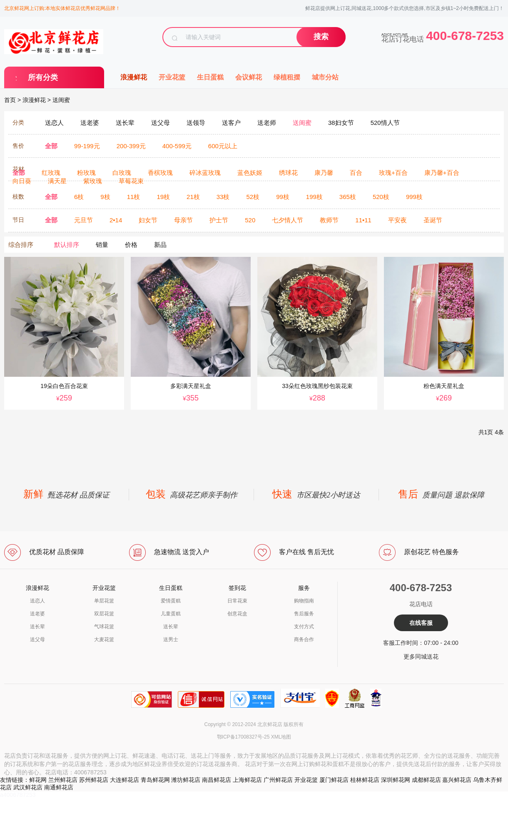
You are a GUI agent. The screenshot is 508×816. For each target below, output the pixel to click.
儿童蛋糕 (171, 614)
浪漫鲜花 (133, 77)
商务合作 (304, 639)
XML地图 (281, 737)
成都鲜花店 (426, 779)
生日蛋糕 (210, 77)
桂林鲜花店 (364, 779)
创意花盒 (237, 614)
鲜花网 (38, 779)
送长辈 (37, 626)
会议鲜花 (248, 77)
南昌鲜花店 (216, 779)
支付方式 (304, 626)
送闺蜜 (61, 100)
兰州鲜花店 (62, 779)
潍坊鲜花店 (185, 779)
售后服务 (304, 614)
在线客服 (421, 622)
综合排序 (20, 244)
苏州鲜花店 (93, 779)
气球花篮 (104, 626)
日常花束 (237, 601)
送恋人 (37, 601)
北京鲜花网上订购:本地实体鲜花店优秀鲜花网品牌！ (62, 8)
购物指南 (304, 601)
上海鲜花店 (247, 779)
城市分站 (325, 77)
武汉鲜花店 (27, 787)
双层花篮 (104, 614)
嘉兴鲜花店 (456, 779)
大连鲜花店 (124, 779)
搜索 (321, 36)
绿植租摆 (287, 77)
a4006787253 (18, 794)
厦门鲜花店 (334, 779)
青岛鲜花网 (155, 779)
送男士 (170, 639)
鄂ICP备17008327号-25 (243, 737)
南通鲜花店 (58, 787)
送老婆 (37, 614)
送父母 (37, 639)
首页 (10, 100)
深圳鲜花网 (395, 779)
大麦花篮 (104, 639)
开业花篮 (172, 77)
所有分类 (43, 77)
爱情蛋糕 (171, 601)
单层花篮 (104, 601)
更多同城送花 (420, 656)
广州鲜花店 (278, 779)
